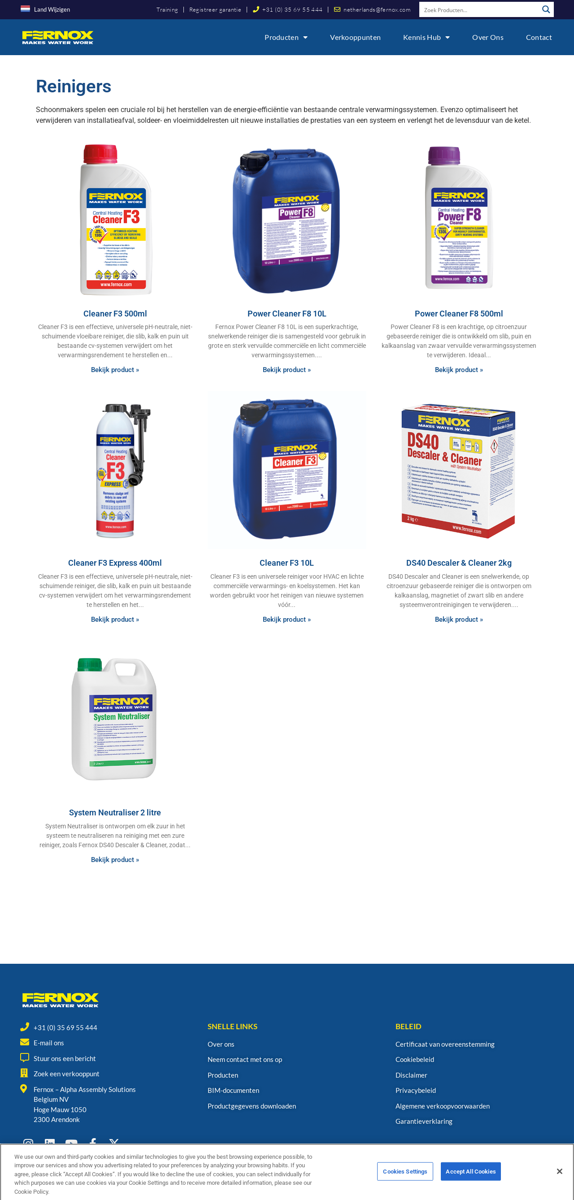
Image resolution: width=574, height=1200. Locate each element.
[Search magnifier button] (546, 9)
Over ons (487, 37)
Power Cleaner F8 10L (287, 313)
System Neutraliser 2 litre (115, 812)
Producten (286, 37)
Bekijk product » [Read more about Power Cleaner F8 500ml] (459, 370)
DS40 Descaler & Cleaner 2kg (459, 563)
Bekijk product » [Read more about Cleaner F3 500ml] (115, 370)
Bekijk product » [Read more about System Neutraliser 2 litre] (115, 860)
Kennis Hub (426, 37)
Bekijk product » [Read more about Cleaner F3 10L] (287, 619)
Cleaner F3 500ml (115, 313)
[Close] (560, 1181)
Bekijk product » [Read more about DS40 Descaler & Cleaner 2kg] (459, 619)
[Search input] (479, 9)
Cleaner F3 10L (287, 563)
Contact (539, 37)
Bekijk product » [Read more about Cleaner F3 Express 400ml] (115, 619)
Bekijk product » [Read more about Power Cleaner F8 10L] (287, 370)
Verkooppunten (355, 37)
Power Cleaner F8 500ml (459, 313)
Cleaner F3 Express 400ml (115, 563)
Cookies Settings (405, 1181)
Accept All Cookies (471, 1181)
